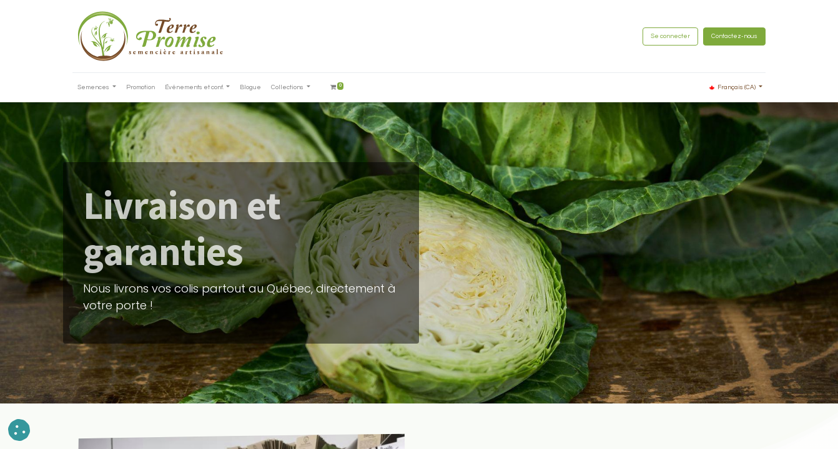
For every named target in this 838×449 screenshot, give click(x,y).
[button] (19, 430)
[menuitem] (140, 87)
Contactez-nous (734, 36)
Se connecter (670, 36)
